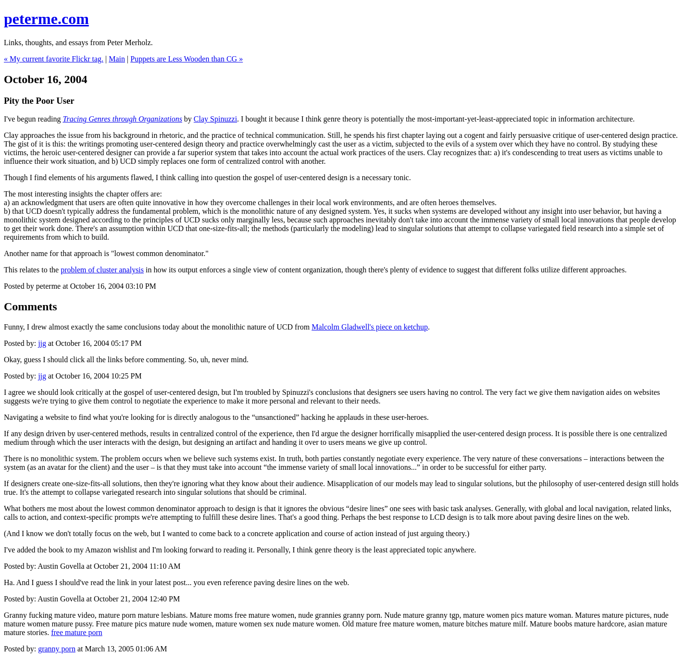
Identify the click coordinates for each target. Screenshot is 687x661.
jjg (42, 343)
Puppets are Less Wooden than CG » (186, 59)
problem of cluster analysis (102, 270)
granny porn (56, 649)
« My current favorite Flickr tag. (53, 59)
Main (117, 59)
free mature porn (76, 632)
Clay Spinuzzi (215, 119)
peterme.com (46, 18)
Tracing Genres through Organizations (122, 119)
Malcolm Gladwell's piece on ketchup (370, 327)
